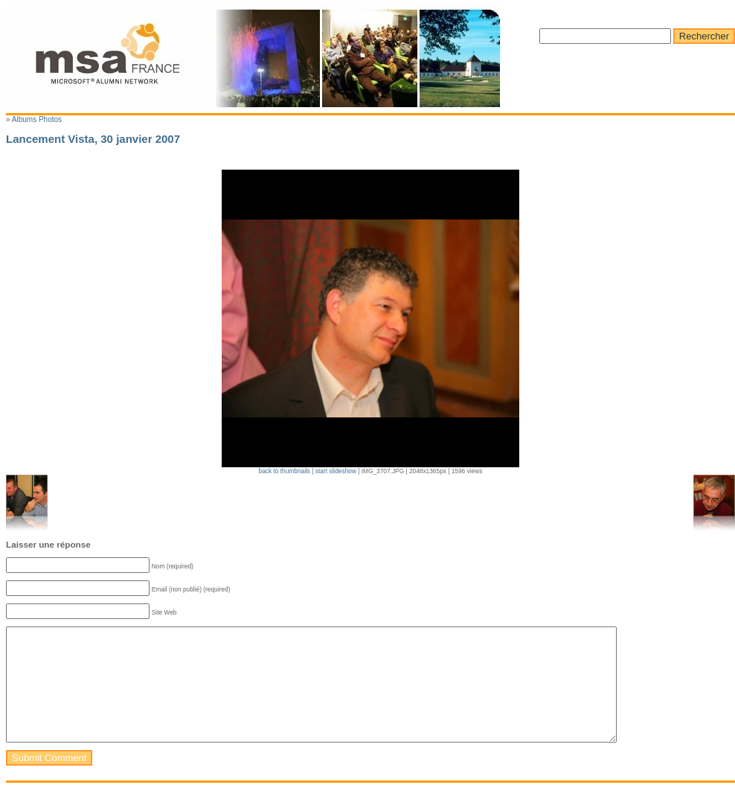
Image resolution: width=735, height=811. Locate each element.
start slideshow (335, 471)
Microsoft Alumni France (253, 58)
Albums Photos (37, 119)
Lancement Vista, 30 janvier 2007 (93, 138)
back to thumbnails (285, 471)
